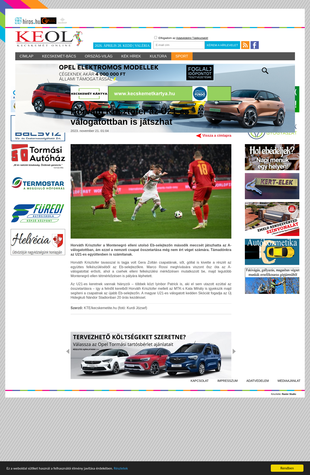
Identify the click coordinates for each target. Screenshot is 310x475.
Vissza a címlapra (216, 204)
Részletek (121, 469)
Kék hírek (131, 56)
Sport (182, 56)
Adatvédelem (257, 449)
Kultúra (158, 56)
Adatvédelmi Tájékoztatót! (192, 38)
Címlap (26, 56)
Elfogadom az (181, 38)
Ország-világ (99, 56)
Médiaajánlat (289, 449)
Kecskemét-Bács (59, 56)
